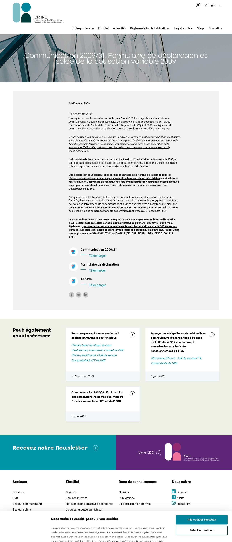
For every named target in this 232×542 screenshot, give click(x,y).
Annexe (130, 282)
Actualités (119, 28)
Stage (200, 28)
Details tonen (207, 535)
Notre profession (83, 28)
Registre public (183, 28)
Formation (215, 28)
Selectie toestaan (202, 500)
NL (220, 5)
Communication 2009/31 (130, 253)
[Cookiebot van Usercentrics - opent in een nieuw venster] (23, 535)
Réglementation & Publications (149, 28)
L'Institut (103, 28)
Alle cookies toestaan (202, 489)
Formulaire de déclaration (130, 267)
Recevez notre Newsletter (50, 447)
